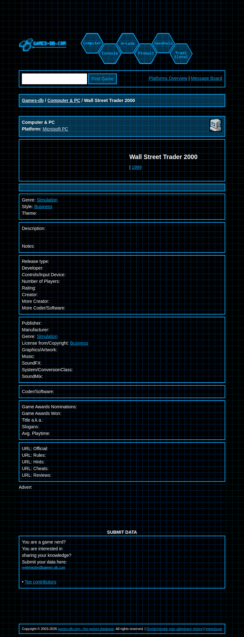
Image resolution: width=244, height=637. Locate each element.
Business (43, 206)
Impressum (213, 629)
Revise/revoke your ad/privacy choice (174, 629)
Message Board (206, 78)
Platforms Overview (168, 78)
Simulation (47, 336)
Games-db (33, 100)
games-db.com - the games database (86, 629)
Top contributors (41, 581)
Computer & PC (63, 100)
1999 (137, 167)
